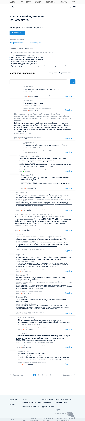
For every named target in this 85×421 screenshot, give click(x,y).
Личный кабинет (14, 408)
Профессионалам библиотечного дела (25, 41)
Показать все (17, 33)
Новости (12, 404)
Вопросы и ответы (47, 399)
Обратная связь (28, 2)
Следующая (67, 373)
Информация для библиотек (30, 406)
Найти (72, 80)
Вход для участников (64, 2)
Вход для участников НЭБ (48, 407)
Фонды (24, 399)
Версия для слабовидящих (50, 2)
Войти (73, 1)
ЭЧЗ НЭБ (36, 94)
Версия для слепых (61, 402)
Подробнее (68, 94)
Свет (22, 1)
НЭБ (12, 7)
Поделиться (38, 27)
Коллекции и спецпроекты (13, 400)
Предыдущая (18, 373)
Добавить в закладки (38, 2)
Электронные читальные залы (31, 402)
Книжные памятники (12, 2)
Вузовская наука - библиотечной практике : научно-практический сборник (49, 181)
